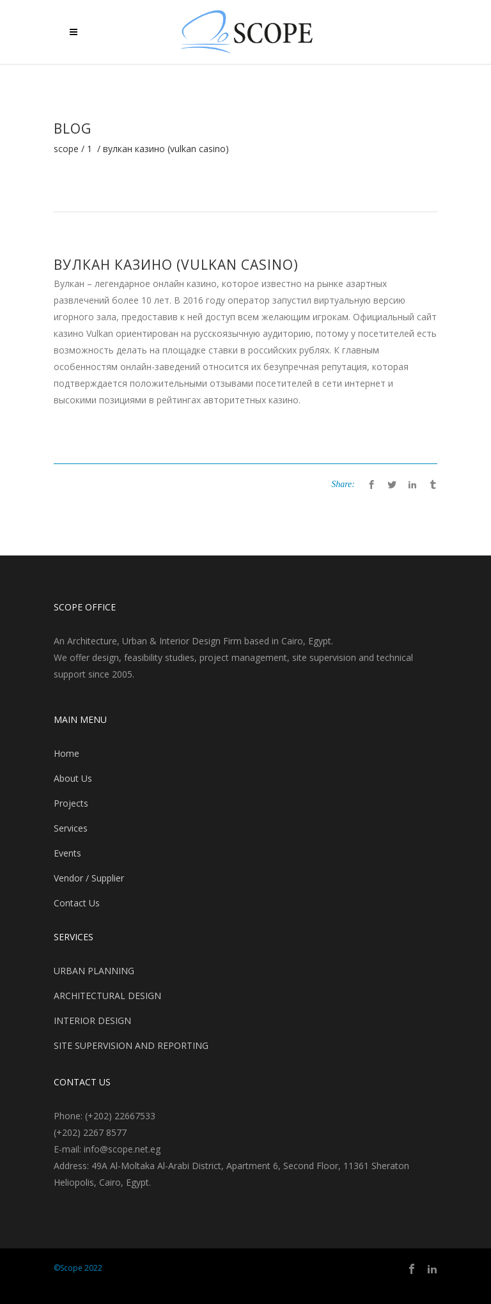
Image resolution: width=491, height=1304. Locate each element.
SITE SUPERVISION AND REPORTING (131, 1045)
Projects (71, 803)
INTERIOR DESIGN (92, 1020)
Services (71, 828)
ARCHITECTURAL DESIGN (107, 996)
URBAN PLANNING (94, 971)
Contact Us (77, 903)
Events (67, 853)
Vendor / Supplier (89, 878)
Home (66, 753)
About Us (73, 778)
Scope (66, 148)
